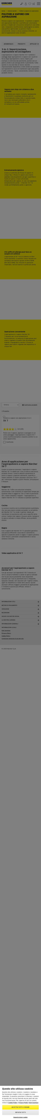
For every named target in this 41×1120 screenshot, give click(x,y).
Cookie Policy (12, 1103)
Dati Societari (33, 1103)
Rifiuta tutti (20, 1112)
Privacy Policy (23, 1103)
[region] (20, 1103)
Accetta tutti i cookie (20, 1107)
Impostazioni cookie (20, 1117)
